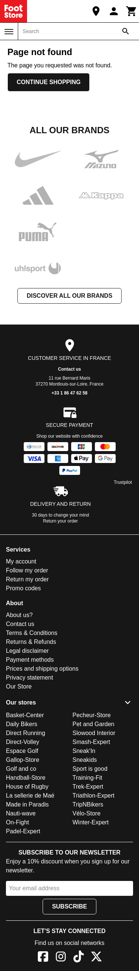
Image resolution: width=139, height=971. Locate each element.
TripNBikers (88, 804)
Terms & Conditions (31, 633)
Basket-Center (25, 715)
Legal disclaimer (27, 651)
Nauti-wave (21, 813)
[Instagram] (61, 958)
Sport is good (90, 769)
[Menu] (9, 32)
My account (21, 561)
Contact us (69, 369)
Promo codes (23, 588)
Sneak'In (84, 751)
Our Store (19, 686)
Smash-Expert (91, 742)
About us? (19, 615)
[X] (96, 958)
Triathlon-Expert (94, 795)
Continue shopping (48, 82)
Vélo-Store (87, 813)
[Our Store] (96, 11)
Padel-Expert (23, 831)
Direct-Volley (22, 742)
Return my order (27, 579)
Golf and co (21, 769)
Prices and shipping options (42, 668)
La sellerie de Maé (30, 795)
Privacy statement (29, 677)
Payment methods (30, 660)
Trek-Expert (88, 786)
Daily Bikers (21, 724)
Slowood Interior (94, 733)
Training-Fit (87, 777)
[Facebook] (43, 958)
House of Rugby (27, 786)
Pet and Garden (94, 724)
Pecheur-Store (92, 715)
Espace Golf (22, 751)
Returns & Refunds (31, 642)
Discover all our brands (69, 296)
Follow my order (27, 570)
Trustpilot (123, 482)
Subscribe (69, 906)
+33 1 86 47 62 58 (69, 393)
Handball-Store (26, 777)
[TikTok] (79, 958)
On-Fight (17, 822)
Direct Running (25, 733)
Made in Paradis (27, 804)
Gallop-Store (22, 760)
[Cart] (132, 11)
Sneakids (85, 760)
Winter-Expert (91, 822)
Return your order (60, 521)
